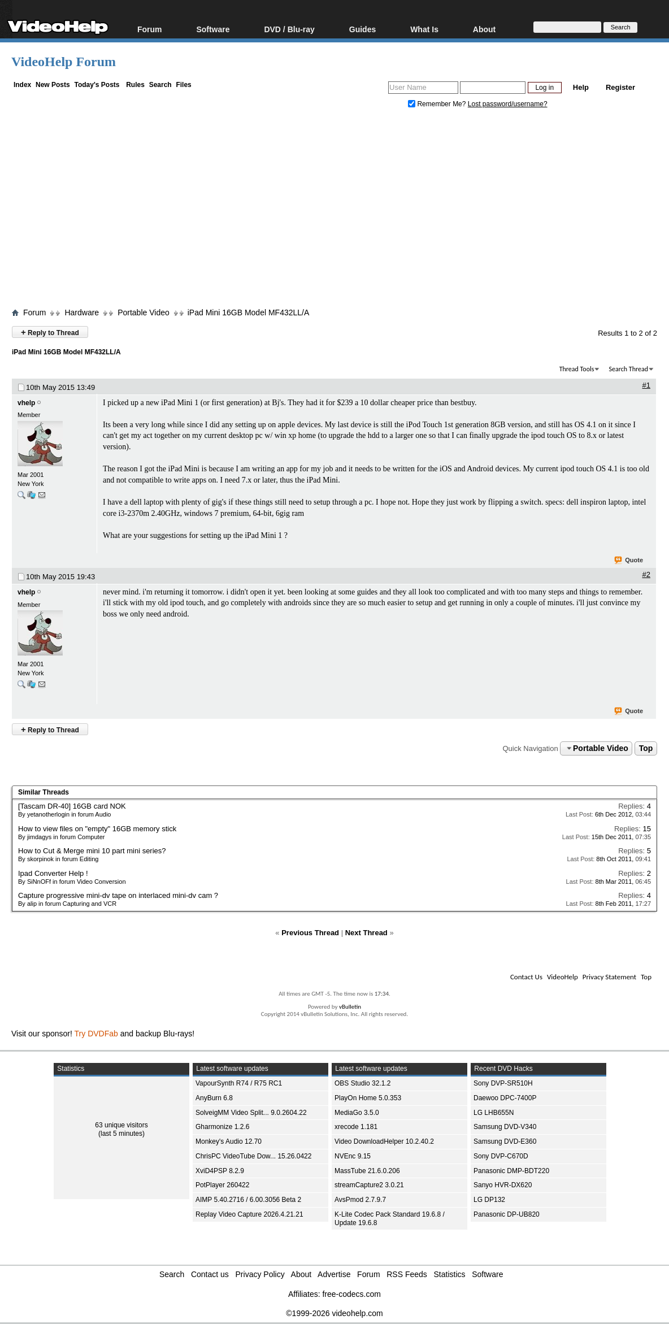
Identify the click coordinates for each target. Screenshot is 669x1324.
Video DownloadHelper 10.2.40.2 (384, 1141)
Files (183, 85)
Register (620, 87)
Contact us (210, 1274)
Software (212, 29)
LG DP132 (489, 1200)
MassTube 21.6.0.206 (367, 1171)
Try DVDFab (96, 1033)
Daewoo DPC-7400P (504, 1098)
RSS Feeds (406, 1274)
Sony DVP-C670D (500, 1156)
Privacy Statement (609, 977)
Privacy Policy (260, 1274)
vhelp (26, 403)
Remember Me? (438, 104)
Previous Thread (310, 932)
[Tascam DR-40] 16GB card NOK (72, 806)
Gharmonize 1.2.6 (222, 1127)
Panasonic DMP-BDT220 (511, 1171)
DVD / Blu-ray (289, 29)
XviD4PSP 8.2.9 (220, 1171)
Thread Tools (576, 369)
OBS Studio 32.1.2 (362, 1083)
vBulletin (350, 1006)
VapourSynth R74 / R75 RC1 (239, 1083)
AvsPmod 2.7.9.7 (360, 1200)
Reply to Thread (50, 332)
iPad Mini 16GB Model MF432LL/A (249, 312)
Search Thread (628, 369)
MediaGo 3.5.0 (356, 1113)
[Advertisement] (340, 211)
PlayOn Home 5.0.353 (367, 1098)
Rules (135, 85)
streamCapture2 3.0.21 (369, 1185)
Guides (362, 29)
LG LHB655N (493, 1113)
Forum (149, 29)
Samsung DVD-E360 (504, 1141)
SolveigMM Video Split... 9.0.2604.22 (251, 1113)
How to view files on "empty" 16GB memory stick (97, 828)
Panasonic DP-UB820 (506, 1214)
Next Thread (366, 932)
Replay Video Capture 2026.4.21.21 (249, 1214)
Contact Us (526, 977)
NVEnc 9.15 (352, 1156)
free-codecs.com (351, 1294)
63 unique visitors (121, 1125)
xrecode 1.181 (355, 1127)
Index (22, 85)
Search (160, 85)
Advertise (334, 1274)
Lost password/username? (508, 104)
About (484, 29)
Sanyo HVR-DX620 (502, 1185)
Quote (629, 560)
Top (646, 748)
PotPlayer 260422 (222, 1185)
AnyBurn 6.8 (214, 1098)
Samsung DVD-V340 (504, 1127)
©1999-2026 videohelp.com (334, 1313)
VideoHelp (562, 977)
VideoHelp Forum (63, 61)
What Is (424, 29)
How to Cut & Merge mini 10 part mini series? (92, 851)
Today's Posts (96, 85)
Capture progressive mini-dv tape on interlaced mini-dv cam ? (118, 895)
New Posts (53, 85)
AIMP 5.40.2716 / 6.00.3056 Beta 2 (248, 1200)
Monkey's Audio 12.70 (229, 1141)
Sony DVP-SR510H (503, 1083)
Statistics (450, 1274)
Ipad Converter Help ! (53, 873)
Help (581, 87)
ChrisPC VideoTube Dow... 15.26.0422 (253, 1156)
